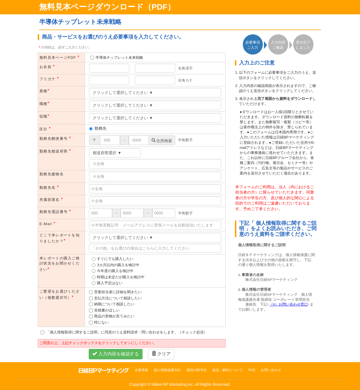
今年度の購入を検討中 (115, 271)
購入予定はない (110, 283)
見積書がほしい (107, 310)
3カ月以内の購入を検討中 (118, 265)
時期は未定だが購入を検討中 (121, 277)
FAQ (251, 370)
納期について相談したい (114, 304)
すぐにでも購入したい (115, 259)
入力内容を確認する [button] (115, 353)
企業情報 (141, 370)
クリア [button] (161, 353)
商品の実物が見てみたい (114, 316)
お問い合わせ (271, 370)
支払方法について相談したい (118, 298)
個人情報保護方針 (167, 370)
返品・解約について (227, 370)
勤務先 (97, 128)
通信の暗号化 (196, 370)
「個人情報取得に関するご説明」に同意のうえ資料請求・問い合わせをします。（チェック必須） (124, 332)
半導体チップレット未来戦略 (119, 57)
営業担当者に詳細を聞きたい (118, 292)
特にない (101, 322)
